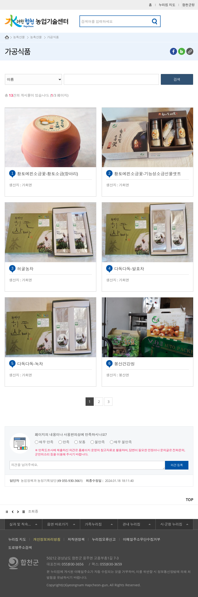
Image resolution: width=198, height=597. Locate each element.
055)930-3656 (72, 564)
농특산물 (19, 37)
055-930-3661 (72, 480)
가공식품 (53, 37)
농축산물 (36, 37)
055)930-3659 (111, 564)
